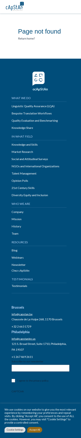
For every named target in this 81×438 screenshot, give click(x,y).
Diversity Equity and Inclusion (30, 195)
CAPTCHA (18, 391)
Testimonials (19, 285)
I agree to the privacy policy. (33, 380)
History (16, 226)
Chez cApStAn (20, 270)
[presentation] (39, 402)
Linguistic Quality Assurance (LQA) (33, 106)
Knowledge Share (22, 127)
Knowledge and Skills (25, 144)
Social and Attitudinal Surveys (30, 159)
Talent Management (24, 173)
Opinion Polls (20, 180)
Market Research (22, 151)
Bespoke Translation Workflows (32, 113)
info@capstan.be (22, 314)
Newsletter (19, 264)
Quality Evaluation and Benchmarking (35, 120)
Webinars (18, 257)
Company (17, 211)
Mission (16, 219)
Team (15, 233)
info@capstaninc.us (24, 338)
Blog (14, 250)
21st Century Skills (23, 187)
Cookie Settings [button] (15, 429)
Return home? (26, 38)
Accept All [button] (34, 429)
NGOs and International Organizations (35, 166)
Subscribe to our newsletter (27, 361)
